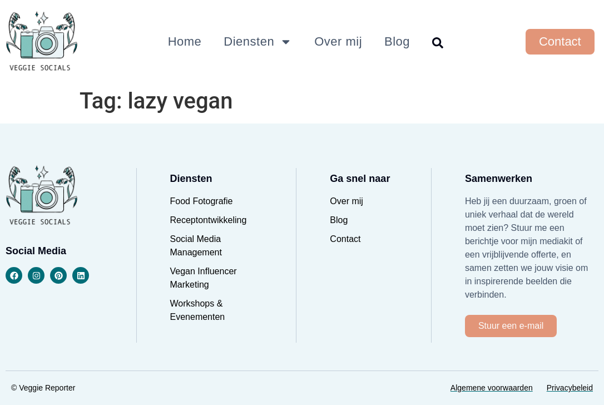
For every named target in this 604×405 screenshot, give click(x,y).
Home (185, 41)
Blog (397, 41)
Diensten (258, 41)
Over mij (338, 41)
